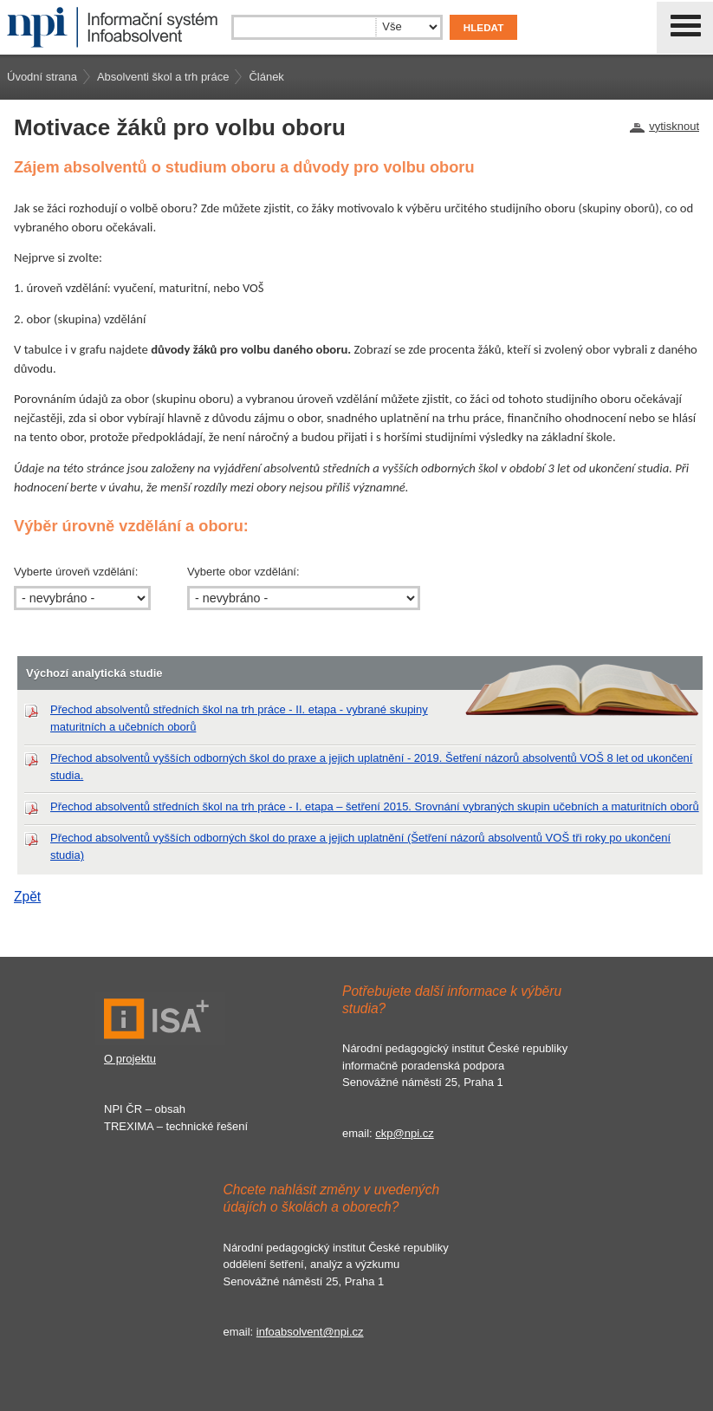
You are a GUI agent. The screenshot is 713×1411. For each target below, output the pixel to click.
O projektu (130, 1058)
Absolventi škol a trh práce (163, 76)
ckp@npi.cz (404, 1133)
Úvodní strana (42, 76)
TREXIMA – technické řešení (176, 1126)
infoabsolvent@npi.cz (310, 1331)
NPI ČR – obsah (144, 1108)
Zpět (27, 896)
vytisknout (674, 126)
